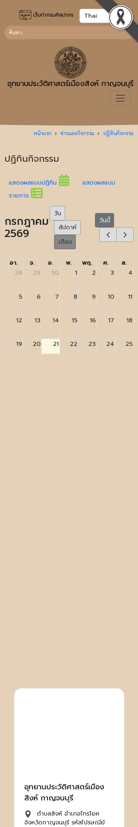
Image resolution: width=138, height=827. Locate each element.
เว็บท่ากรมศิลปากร (47, 15)
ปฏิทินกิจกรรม (118, 133)
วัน (57, 213)
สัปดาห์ (68, 227)
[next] (125, 234)
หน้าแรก (42, 133)
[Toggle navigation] (120, 98)
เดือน (65, 241)
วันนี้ (104, 220)
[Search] (69, 32)
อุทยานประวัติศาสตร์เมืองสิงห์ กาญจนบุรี (70, 68)
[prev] (108, 234)
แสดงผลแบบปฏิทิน (45, 182)
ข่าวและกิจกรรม (77, 133)
